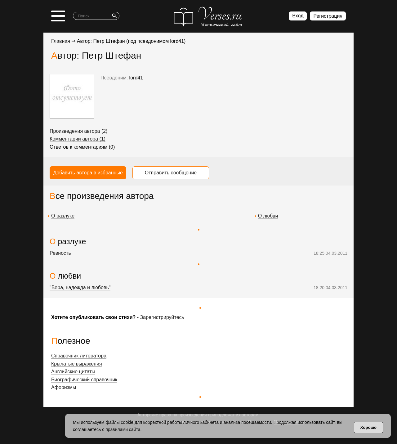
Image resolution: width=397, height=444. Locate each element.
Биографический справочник (84, 379)
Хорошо (368, 427)
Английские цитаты (73, 371)
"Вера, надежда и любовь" (80, 287)
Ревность (60, 253)
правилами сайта (122, 429)
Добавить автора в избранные (88, 172)
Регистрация (327, 16)
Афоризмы (63, 387)
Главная (60, 41)
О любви (268, 215)
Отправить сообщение (171, 172)
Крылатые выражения (76, 363)
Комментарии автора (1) (77, 138)
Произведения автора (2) (78, 131)
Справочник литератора (78, 355)
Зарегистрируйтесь (162, 317)
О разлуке (62, 215)
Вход (297, 15)
